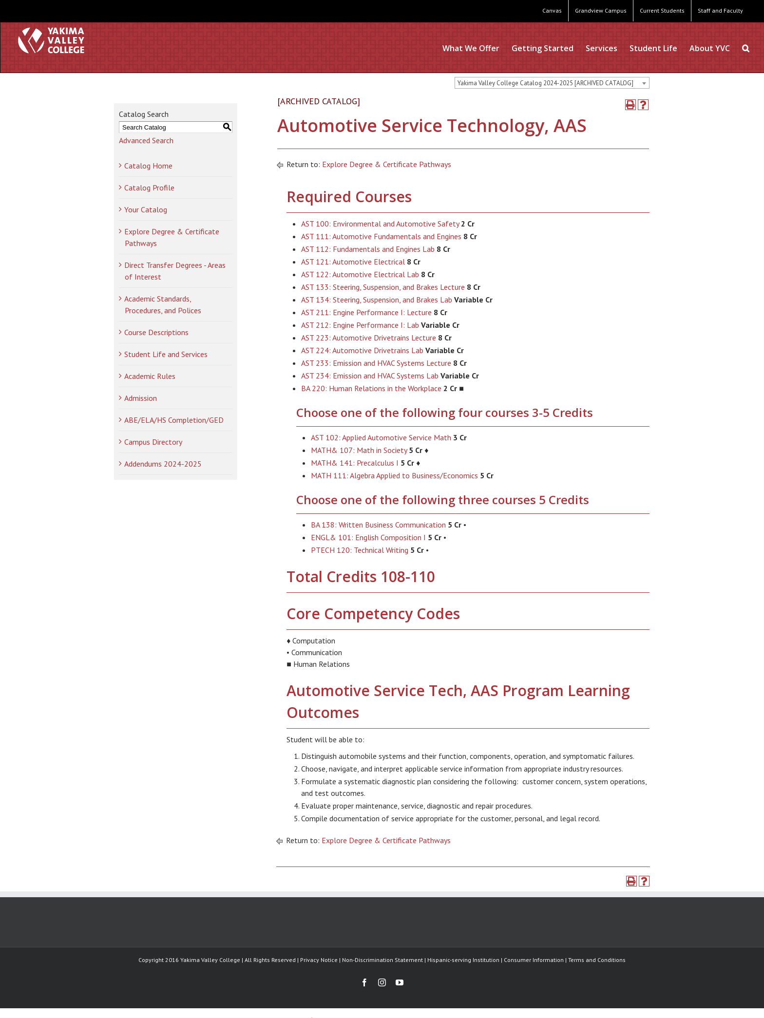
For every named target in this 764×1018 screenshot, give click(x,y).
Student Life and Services (166, 354)
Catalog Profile (149, 187)
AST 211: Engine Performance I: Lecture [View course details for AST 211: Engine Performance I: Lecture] (366, 312)
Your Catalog (145, 209)
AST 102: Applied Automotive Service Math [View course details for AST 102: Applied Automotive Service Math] (381, 437)
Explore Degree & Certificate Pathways (386, 164)
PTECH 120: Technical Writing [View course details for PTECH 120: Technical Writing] (359, 550)
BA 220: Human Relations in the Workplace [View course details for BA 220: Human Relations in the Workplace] (371, 388)
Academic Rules (149, 376)
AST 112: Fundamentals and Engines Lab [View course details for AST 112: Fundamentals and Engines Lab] (368, 249)
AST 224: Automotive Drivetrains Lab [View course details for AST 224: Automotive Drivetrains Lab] (362, 350)
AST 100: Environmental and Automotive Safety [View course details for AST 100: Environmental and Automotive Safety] (380, 223)
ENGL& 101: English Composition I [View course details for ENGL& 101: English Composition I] (368, 537)
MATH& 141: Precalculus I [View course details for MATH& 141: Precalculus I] (355, 463)
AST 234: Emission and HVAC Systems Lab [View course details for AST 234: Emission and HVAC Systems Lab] (370, 375)
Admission (140, 398)
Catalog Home (148, 165)
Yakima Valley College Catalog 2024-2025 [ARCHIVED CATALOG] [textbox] (545, 83)
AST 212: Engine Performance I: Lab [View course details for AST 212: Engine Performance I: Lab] (360, 325)
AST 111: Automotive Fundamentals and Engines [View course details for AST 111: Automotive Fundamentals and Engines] (381, 236)
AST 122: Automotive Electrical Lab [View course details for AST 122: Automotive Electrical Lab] (360, 274)
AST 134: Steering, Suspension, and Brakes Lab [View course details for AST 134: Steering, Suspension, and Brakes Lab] (376, 299)
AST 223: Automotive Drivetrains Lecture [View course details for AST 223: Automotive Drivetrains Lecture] (368, 337)
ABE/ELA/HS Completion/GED (174, 420)
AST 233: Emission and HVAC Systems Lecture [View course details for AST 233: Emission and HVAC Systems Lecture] (376, 363)
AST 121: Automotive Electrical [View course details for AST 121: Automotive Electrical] (353, 261)
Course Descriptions (156, 332)
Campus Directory (153, 442)
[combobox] (552, 83)
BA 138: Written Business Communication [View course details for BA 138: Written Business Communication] (378, 524)
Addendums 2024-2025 (163, 464)
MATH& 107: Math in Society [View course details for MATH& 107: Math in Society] (359, 450)
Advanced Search (146, 140)
